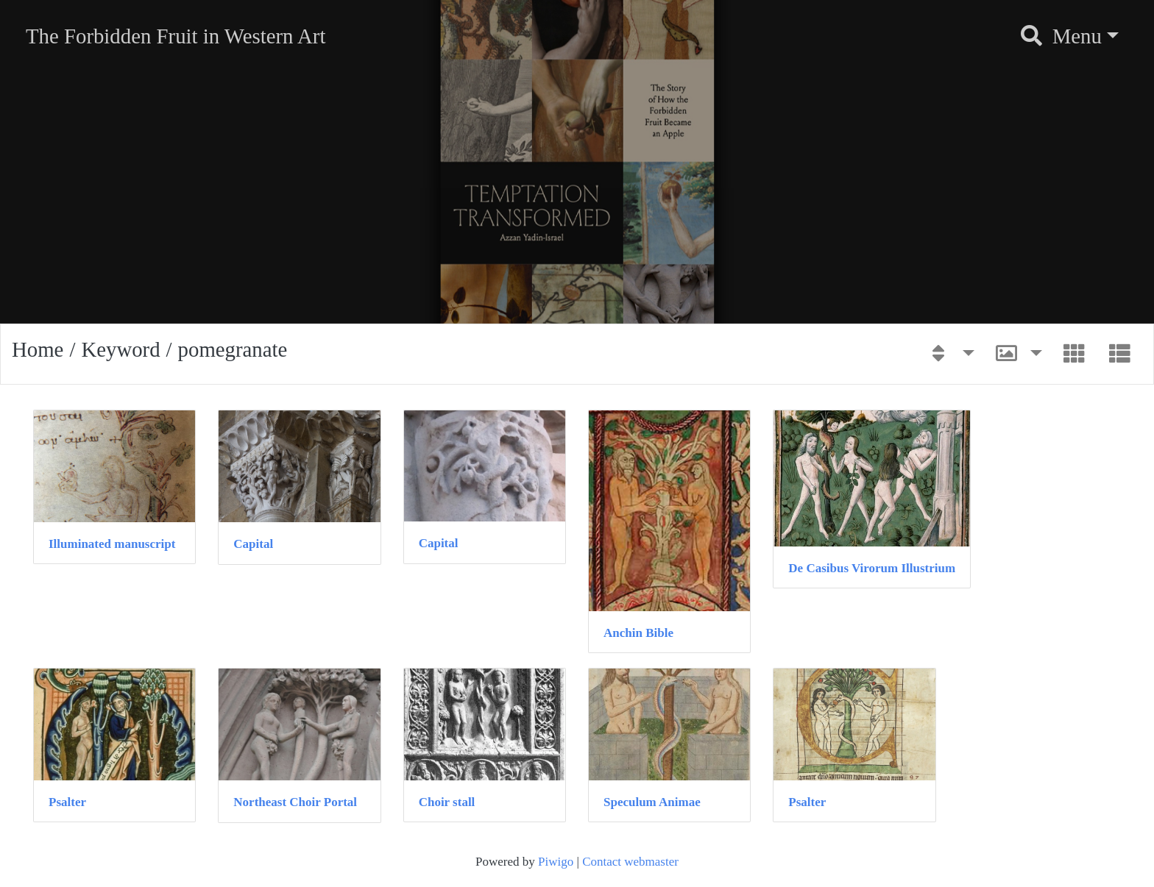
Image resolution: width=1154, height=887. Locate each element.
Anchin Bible (638, 633)
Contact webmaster (630, 862)
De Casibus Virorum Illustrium (871, 568)
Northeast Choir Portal (295, 802)
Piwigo (555, 862)
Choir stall (447, 802)
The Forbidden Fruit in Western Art (175, 36)
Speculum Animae (652, 802)
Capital (253, 544)
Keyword (120, 349)
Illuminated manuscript (112, 544)
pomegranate (233, 349)
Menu (1077, 36)
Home (37, 349)
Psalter (67, 802)
